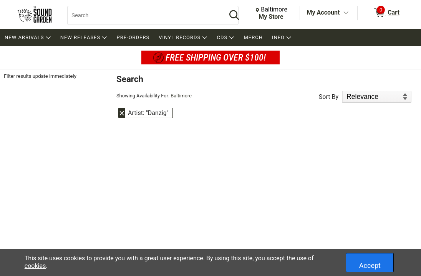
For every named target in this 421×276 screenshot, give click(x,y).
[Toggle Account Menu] (345, 13)
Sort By (328, 96)
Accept (370, 265)
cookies (35, 265)
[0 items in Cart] (386, 13)
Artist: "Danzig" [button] (148, 113)
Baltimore (181, 96)
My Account (323, 12)
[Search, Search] (143, 15)
